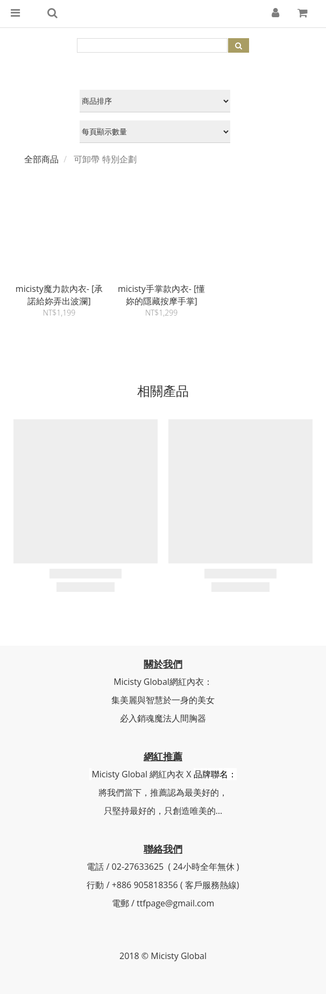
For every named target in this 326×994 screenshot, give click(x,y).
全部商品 (41, 159)
